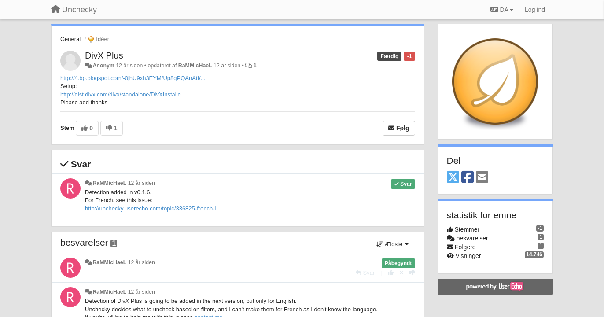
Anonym (103, 66)
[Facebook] (467, 177)
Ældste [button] (392, 244)
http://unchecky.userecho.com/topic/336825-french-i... (153, 208)
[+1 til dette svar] (391, 272)
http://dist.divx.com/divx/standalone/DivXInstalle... (123, 94)
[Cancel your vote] (401, 272)
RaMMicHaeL (195, 66)
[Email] (482, 177)
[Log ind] (535, 9)
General (70, 39)
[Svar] (365, 272)
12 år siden (141, 183)
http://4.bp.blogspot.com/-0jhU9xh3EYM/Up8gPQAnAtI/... (133, 78)
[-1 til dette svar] (412, 272)
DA (501, 9)
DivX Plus (104, 55)
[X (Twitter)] (453, 177)
